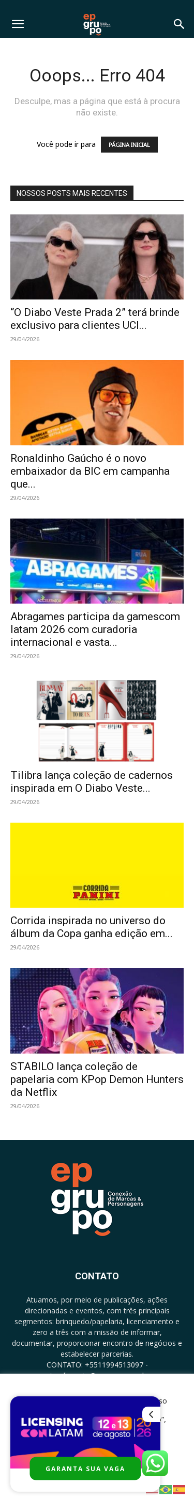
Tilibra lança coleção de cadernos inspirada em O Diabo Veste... (91, 781)
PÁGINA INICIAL (129, 144)
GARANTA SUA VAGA (85, 1468)
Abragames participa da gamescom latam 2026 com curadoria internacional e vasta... (95, 629)
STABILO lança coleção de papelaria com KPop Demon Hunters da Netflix (97, 1079)
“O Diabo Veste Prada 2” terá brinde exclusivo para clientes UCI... (95, 318)
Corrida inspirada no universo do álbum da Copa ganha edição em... (91, 927)
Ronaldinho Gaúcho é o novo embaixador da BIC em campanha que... (90, 471)
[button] (17, 24)
